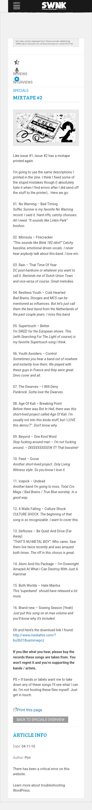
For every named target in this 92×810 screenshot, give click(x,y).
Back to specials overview (41, 720)
